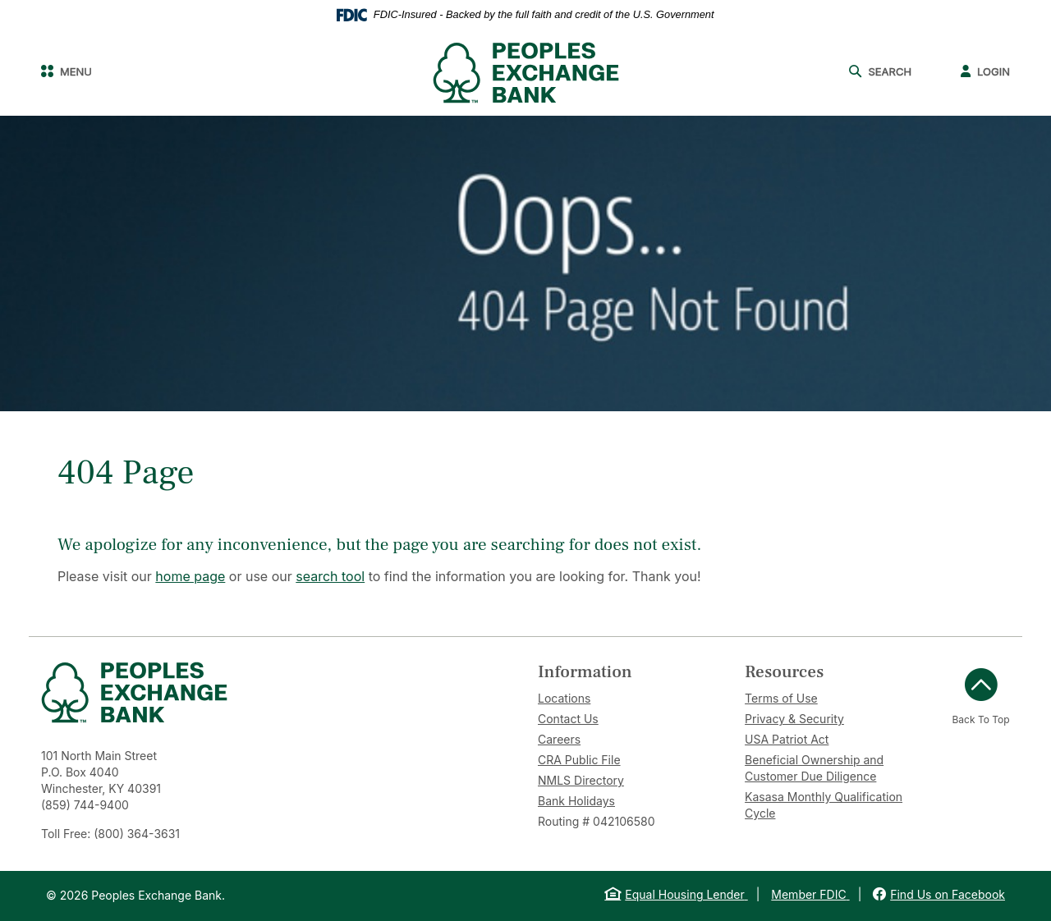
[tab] (629, 672)
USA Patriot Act (786, 739)
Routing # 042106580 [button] (596, 821)
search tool (330, 576)
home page (190, 576)
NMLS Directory (581, 780)
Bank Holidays (576, 801)
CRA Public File (579, 760)
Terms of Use (781, 698)
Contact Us (568, 719)
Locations (564, 698)
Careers (559, 739)
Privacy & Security (794, 719)
